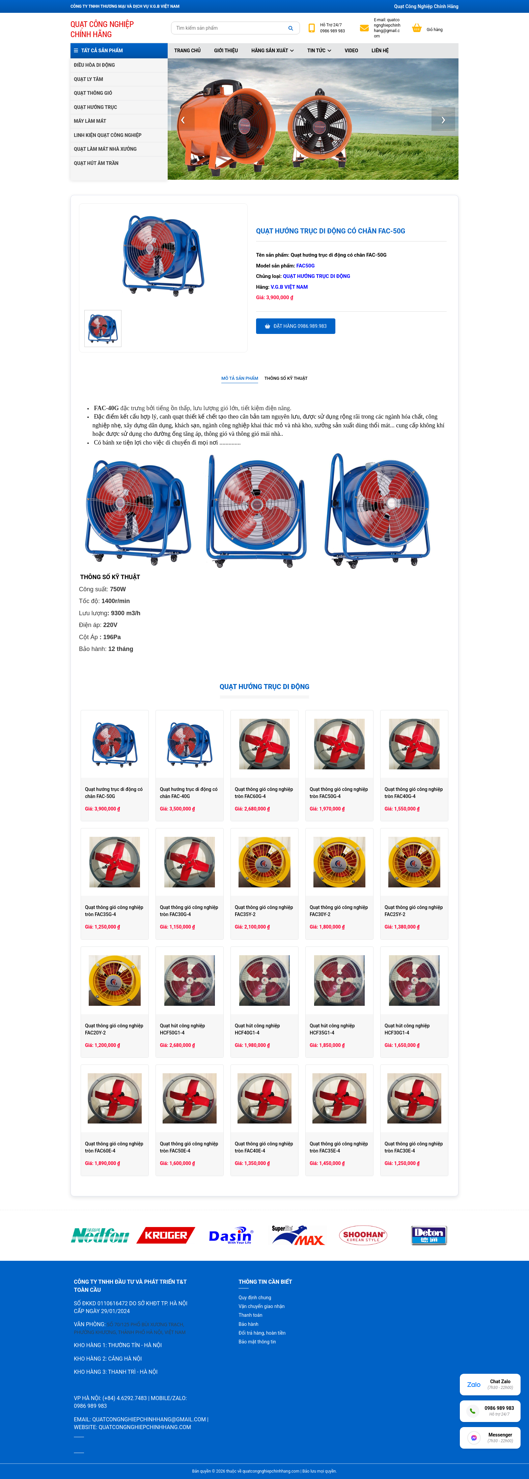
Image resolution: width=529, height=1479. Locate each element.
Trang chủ (187, 50)
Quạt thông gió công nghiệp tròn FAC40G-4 (414, 793)
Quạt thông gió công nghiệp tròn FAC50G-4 (339, 793)
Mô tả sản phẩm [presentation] (239, 378)
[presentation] (183, 119)
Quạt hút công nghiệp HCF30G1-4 (407, 1029)
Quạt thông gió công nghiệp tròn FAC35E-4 (339, 1147)
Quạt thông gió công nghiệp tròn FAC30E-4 (414, 1147)
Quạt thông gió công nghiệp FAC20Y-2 (114, 1029)
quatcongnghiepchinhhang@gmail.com (387, 28)
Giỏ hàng (435, 29)
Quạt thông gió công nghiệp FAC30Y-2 (339, 911)
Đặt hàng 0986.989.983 (296, 326)
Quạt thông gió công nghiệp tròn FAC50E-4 (189, 1147)
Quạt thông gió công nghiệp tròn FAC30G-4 (189, 911)
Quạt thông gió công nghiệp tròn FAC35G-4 (114, 911)
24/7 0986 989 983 (332, 28)
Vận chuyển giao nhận (261, 1306)
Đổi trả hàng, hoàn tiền (262, 1333)
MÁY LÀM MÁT (90, 121)
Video (351, 50)
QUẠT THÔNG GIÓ (93, 93)
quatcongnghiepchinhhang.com (145, 1427)
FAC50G (306, 266)
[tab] (239, 378)
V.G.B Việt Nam (289, 287)
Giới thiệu (226, 50)
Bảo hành (248, 1324)
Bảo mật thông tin (257, 1341)
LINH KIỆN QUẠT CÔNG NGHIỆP (108, 135)
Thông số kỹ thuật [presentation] (286, 378)
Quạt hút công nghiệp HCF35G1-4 (332, 1029)
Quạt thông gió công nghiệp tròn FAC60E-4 (114, 1147)
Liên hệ (380, 50)
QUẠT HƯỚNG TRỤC (95, 107)
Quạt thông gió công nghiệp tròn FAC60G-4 (264, 793)
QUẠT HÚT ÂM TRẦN (96, 163)
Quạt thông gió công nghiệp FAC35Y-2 (264, 911)
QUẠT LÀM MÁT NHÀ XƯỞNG (105, 149)
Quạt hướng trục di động (316, 276)
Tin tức (319, 50)
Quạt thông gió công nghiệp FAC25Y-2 (414, 911)
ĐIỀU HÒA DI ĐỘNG (94, 65)
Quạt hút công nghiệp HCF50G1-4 (182, 1029)
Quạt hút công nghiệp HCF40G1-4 (257, 1029)
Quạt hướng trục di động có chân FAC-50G (114, 793)
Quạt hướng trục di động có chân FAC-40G (189, 793)
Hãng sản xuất (272, 50)
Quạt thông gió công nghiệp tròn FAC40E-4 (264, 1147)
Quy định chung (255, 1297)
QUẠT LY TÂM (88, 79)
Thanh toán (250, 1315)
